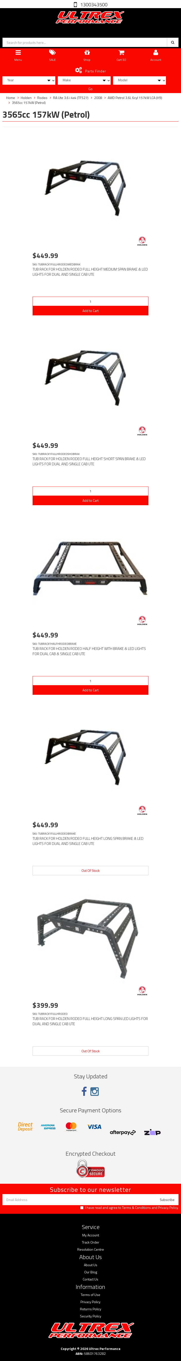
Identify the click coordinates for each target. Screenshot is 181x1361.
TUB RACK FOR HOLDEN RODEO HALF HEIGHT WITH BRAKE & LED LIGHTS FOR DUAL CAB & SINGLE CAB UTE (89, 651)
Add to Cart (90, 310)
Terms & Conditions (136, 1207)
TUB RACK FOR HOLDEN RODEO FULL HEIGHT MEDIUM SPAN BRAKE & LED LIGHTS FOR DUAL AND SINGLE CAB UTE (90, 271)
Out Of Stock (90, 870)
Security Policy (90, 1316)
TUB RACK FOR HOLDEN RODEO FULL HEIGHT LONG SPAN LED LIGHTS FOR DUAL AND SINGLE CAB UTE (90, 1021)
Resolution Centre (90, 1249)
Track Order (90, 1242)
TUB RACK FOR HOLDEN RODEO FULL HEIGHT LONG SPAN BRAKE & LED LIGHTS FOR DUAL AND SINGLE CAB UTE (88, 841)
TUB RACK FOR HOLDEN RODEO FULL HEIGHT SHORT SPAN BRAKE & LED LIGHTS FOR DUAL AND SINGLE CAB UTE (89, 461)
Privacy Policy (168, 1207)
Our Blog (90, 1272)
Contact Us (90, 1279)
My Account (90, 1235)
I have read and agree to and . (129, 1207)
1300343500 (93, 4)
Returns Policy (90, 1309)
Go (90, 88)
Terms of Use (90, 1294)
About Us (90, 1265)
